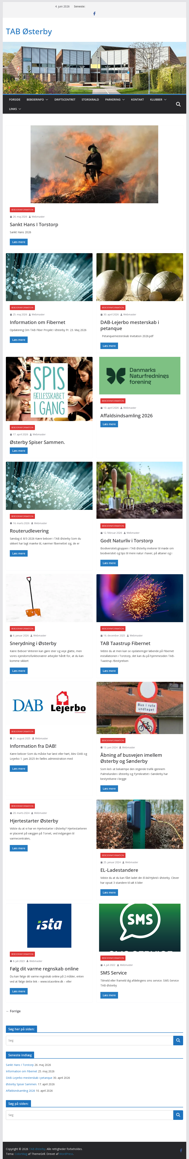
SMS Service (113, 972)
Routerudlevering (29, 530)
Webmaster (38, 216)
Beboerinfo (35, 99)
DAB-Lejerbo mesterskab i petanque (129, 325)
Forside (14, 99)
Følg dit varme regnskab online (44, 968)
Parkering (113, 99)
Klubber (156, 99)
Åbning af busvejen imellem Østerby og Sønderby (131, 758)
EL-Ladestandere (119, 870)
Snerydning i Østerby (33, 643)
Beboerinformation (22, 209)
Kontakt (137, 99)
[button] (46, 99)
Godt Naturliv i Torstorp (126, 540)
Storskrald (90, 99)
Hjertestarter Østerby (34, 820)
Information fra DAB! (33, 746)
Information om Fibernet (37, 322)
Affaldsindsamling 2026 (126, 415)
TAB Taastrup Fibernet (125, 643)
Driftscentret (65, 99)
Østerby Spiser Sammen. (37, 442)
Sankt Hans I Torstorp (34, 224)
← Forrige (13, 1011)
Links (13, 109)
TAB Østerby (29, 31)
